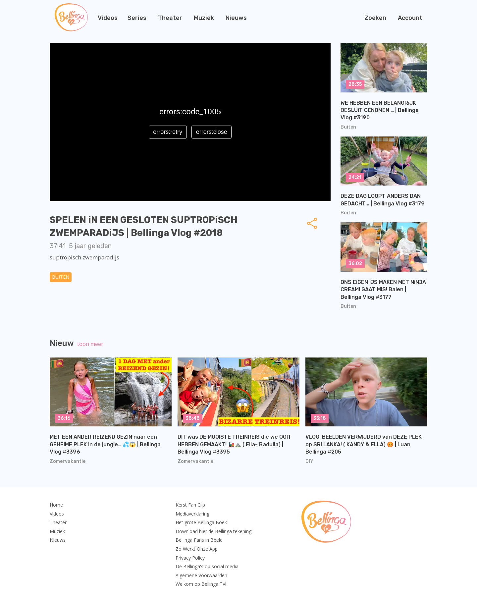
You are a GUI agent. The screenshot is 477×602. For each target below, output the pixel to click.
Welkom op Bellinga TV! (201, 584)
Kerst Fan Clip (190, 505)
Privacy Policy (190, 558)
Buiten (60, 277)
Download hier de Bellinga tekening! (214, 531)
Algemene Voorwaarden (201, 575)
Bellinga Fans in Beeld (199, 540)
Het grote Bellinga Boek (201, 522)
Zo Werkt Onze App (197, 549)
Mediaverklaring (192, 514)
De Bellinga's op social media (207, 566)
